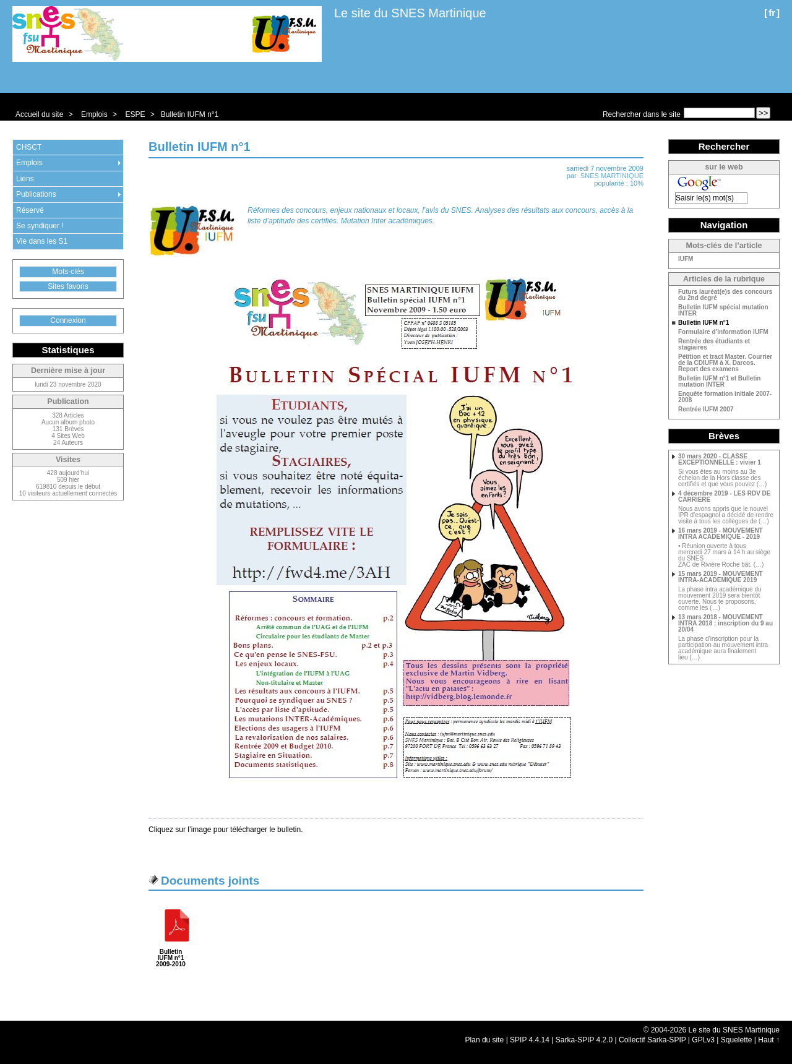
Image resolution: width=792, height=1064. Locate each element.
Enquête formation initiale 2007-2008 (725, 397)
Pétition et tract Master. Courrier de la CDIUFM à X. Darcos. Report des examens (725, 363)
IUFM (685, 259)
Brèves (723, 436)
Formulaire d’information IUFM (723, 332)
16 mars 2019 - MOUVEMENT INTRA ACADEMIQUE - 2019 (720, 534)
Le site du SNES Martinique (410, 13)
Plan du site (484, 1040)
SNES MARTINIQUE (612, 175)
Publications (36, 194)
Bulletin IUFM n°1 (190, 114)
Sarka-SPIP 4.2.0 (584, 1040)
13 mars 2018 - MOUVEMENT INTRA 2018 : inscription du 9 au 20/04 (725, 623)
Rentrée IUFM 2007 (705, 409)
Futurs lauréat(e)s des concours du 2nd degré (725, 295)
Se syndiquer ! (40, 225)
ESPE (135, 114)
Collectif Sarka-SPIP (652, 1040)
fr (771, 12)
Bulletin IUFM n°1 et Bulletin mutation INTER (719, 381)
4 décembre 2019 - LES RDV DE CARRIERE (724, 497)
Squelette (736, 1040)
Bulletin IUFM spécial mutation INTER (723, 310)
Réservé (30, 210)
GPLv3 (703, 1040)
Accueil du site (39, 114)
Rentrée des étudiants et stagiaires (714, 344)
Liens (25, 178)
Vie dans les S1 (41, 241)
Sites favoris (68, 286)
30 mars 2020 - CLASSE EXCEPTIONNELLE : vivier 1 (719, 459)
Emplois (94, 114)
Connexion (67, 320)
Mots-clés (68, 271)
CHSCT (28, 147)
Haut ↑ (769, 1040)
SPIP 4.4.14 (529, 1040)
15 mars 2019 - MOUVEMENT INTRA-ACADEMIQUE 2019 (720, 577)
